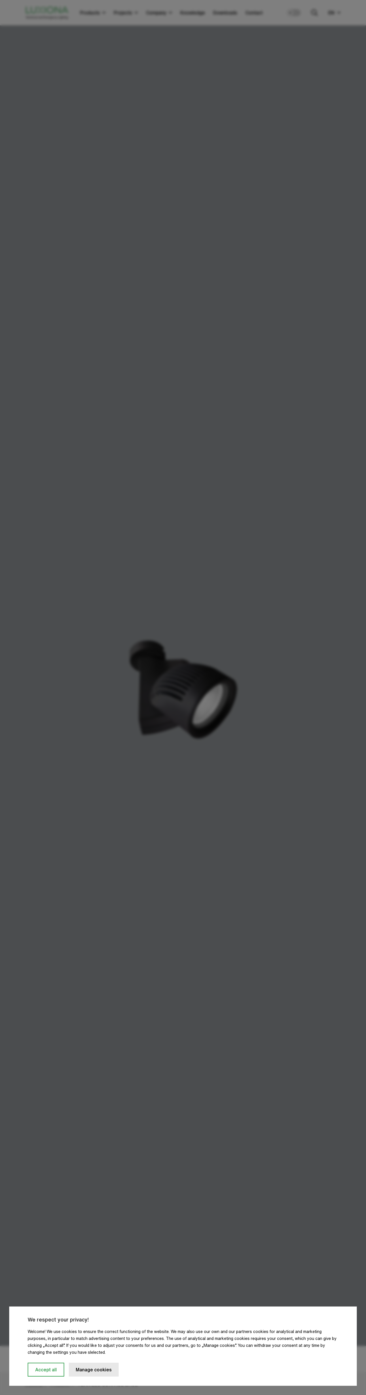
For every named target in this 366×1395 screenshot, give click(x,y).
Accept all (46, 1369)
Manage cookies (94, 1369)
